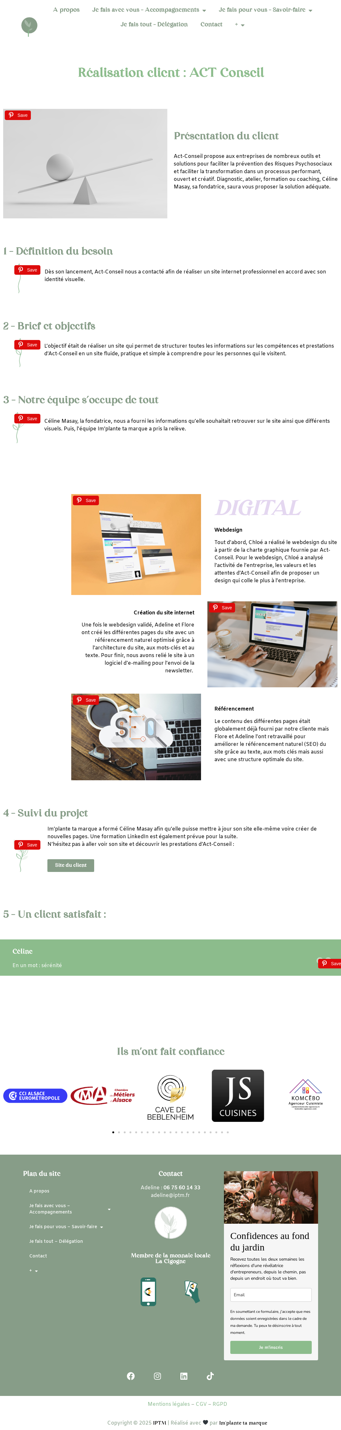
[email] (271, 1295)
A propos (66, 10)
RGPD (219, 1404)
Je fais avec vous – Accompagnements (149, 10)
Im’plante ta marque (243, 1423)
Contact (211, 25)
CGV (201, 1404)
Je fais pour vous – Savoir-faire (265, 10)
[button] (113, 1132)
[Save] (18, 115)
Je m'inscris (271, 1347)
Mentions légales (169, 1404)
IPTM (160, 1423)
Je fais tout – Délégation (154, 25)
